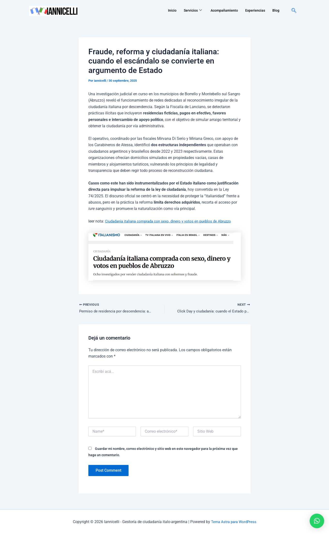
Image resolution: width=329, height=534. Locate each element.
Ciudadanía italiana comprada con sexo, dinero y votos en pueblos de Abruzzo (171, 221)
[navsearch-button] (294, 11)
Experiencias (254, 10)
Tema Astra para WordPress (234, 521)
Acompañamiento (222, 10)
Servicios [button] (189, 10)
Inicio (168, 10)
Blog (275, 10)
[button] (317, 521)
